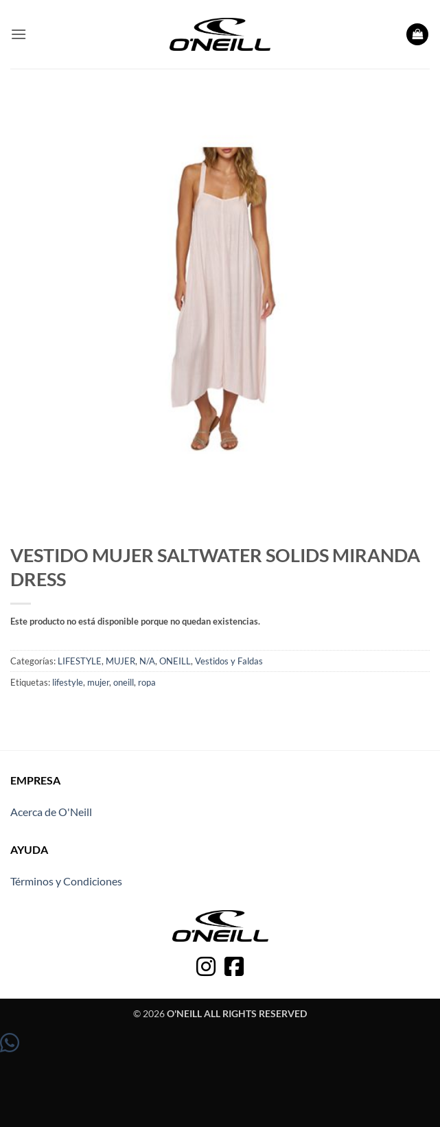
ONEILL (175, 660)
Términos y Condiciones (66, 880)
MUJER (120, 660)
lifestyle (67, 682)
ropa (147, 682)
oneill (123, 682)
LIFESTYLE (80, 660)
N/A (147, 660)
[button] (18, 34)
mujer (98, 682)
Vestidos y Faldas (229, 660)
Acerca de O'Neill (51, 811)
